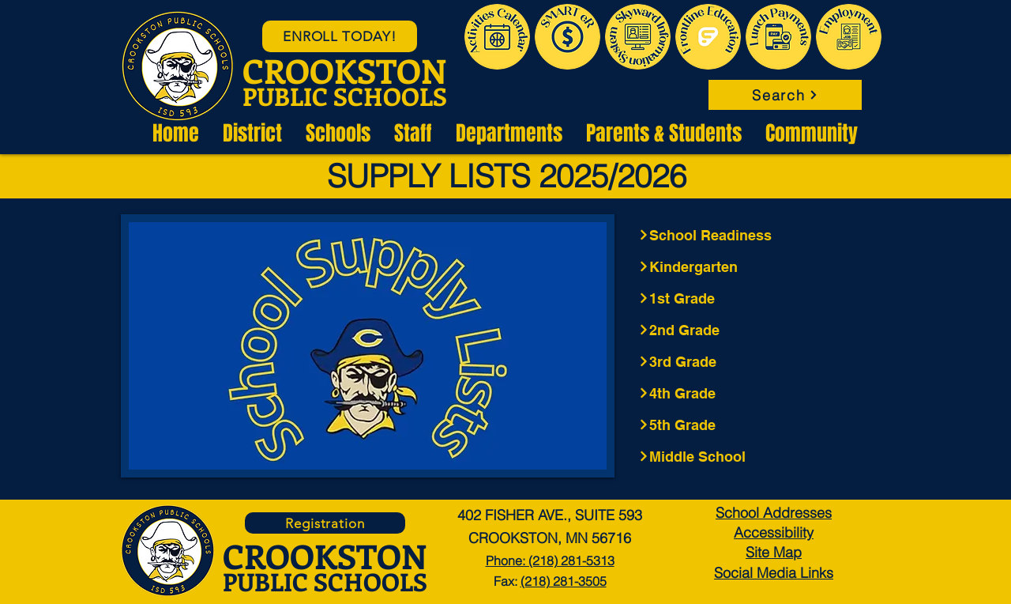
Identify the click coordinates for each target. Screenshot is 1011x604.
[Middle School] (752, 456)
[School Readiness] (752, 235)
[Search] (785, 95)
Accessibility (774, 532)
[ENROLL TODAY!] (339, 36)
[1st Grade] (752, 298)
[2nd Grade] (752, 329)
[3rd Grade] (752, 361)
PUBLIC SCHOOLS (344, 96)
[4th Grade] (752, 393)
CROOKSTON (344, 70)
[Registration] (325, 523)
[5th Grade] (752, 424)
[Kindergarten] (752, 266)
